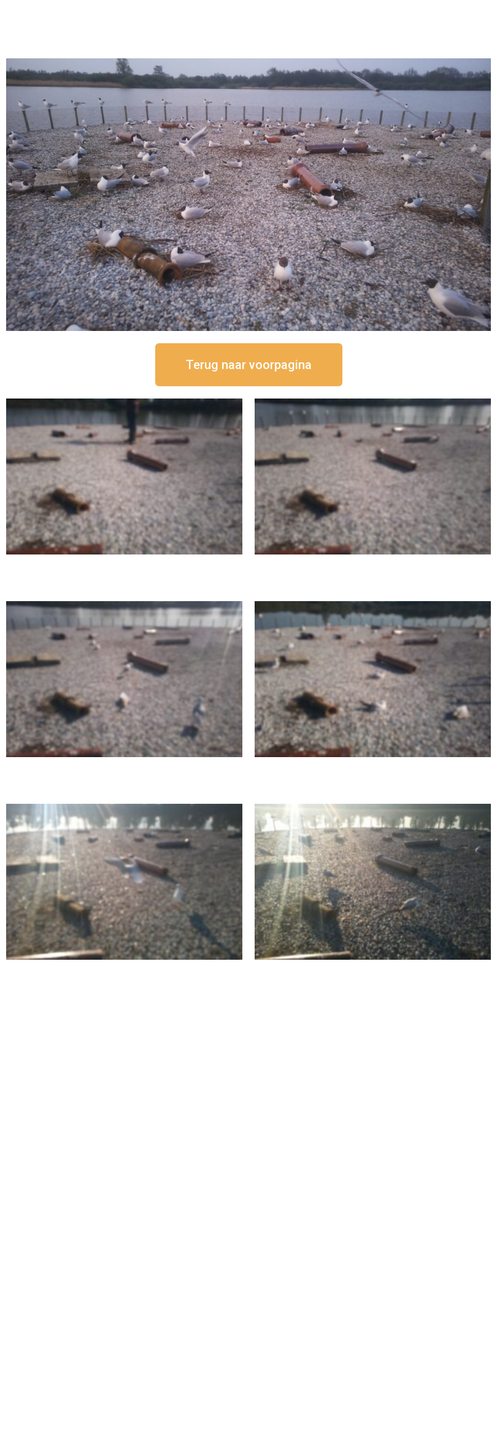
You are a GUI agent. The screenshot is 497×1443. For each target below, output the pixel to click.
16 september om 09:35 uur (124, 969)
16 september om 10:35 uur (373, 767)
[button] (248, 364)
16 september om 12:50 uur (124, 564)
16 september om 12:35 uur (373, 564)
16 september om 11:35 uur (124, 767)
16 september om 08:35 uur (373, 969)
